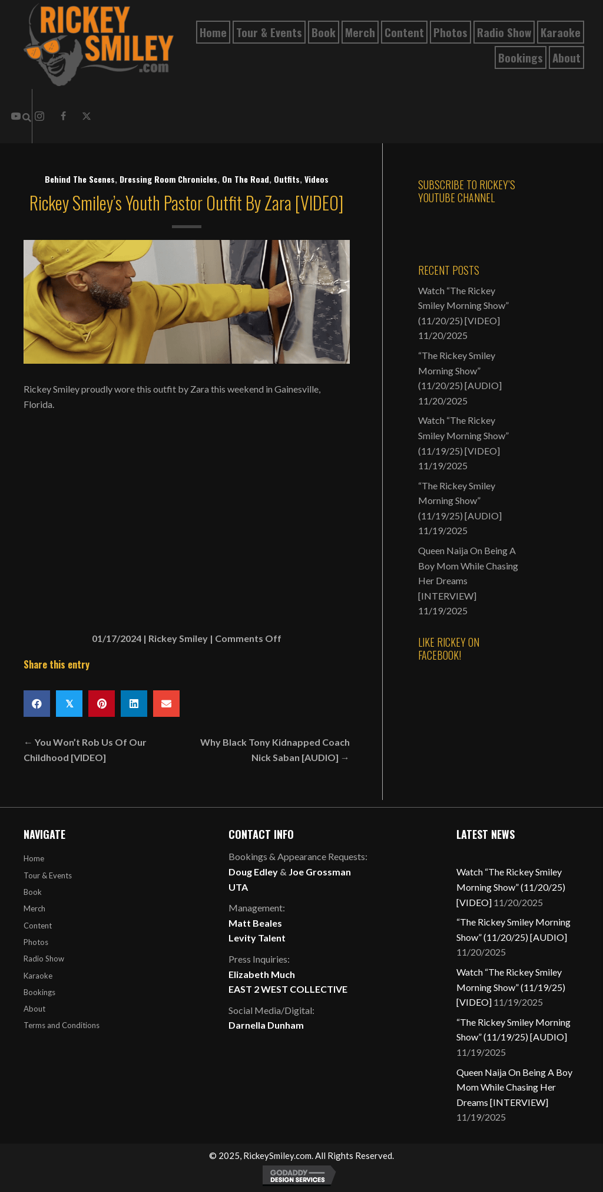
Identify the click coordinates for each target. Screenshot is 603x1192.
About (34, 1008)
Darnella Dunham (266, 1024)
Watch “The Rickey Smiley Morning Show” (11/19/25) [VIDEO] (463, 435)
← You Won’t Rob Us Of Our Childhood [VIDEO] (85, 749)
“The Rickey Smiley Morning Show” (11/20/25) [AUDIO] (460, 370)
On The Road (245, 179)
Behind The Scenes (80, 179)
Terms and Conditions (62, 1025)
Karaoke (38, 975)
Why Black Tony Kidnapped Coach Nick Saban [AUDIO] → (275, 749)
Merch (34, 908)
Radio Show (44, 958)
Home (34, 858)
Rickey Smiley (178, 638)
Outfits (287, 179)
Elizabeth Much (261, 974)
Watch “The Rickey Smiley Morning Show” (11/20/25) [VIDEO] (463, 305)
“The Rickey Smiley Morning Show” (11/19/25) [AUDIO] (460, 500)
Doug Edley (253, 871)
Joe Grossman (320, 871)
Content (38, 925)
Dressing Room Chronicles (168, 179)
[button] (63, 116)
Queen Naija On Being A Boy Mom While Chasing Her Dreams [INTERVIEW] (514, 1087)
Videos (316, 179)
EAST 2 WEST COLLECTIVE (287, 989)
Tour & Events (48, 875)
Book (33, 892)
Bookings (39, 992)
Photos (36, 942)
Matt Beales (255, 922)
